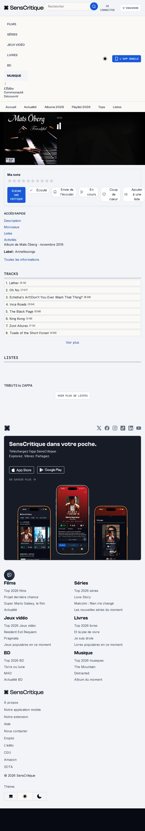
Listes (11, 357)
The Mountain (84, 667)
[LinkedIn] (130, 429)
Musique (83, 653)
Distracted (81, 673)
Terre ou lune (14, 667)
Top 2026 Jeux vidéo (20, 626)
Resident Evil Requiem (20, 632)
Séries (81, 583)
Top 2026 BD (14, 660)
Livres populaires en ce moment (98, 645)
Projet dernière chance (21, 597)
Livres (81, 618)
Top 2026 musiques (89, 660)
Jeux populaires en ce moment (27, 645)
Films (10, 583)
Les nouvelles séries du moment (98, 610)
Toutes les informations (21, 260)
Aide (7, 724)
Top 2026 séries (86, 591)
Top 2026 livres (86, 626)
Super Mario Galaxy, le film (24, 603)
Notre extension (16, 717)
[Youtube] (138, 429)
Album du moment (88, 679)
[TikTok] (122, 429)
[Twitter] (99, 429)
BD (7, 653)
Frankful (57, 117)
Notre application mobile (22, 710)
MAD (8, 673)
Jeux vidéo (16, 618)
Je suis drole (83, 638)
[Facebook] (107, 429)
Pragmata (11, 638)
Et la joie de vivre (87, 632)
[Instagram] (115, 429)
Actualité (10, 610)
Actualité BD (13, 679)
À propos (11, 702)
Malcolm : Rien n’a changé (94, 603)
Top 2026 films (15, 591)
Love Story (82, 597)
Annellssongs (25, 252)
